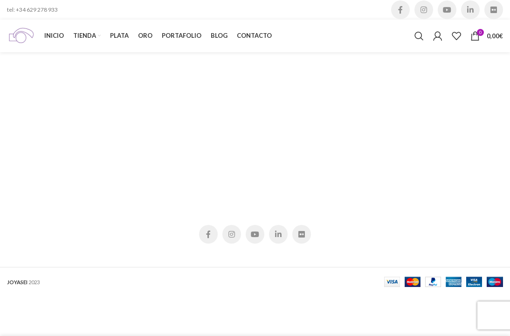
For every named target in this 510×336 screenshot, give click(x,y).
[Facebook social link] (400, 9)
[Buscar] (419, 36)
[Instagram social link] (423, 9)
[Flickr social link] (493, 9)
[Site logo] (21, 35)
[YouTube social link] (447, 9)
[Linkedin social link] (470, 9)
